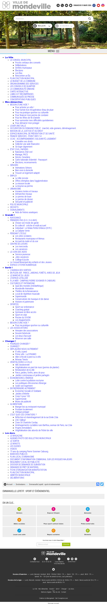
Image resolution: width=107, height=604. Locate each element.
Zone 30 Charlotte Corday (26, 422)
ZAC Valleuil (20, 419)
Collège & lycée (22, 259)
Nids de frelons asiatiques (26, 211)
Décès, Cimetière (22, 156)
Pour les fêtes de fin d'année (27, 117)
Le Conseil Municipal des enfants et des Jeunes (31, 261)
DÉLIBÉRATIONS (17, 477)
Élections (19, 70)
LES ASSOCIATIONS (19, 327)
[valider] (66, 543)
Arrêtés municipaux (23, 67)
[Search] (52, 18)
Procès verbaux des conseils (27, 62)
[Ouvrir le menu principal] (53, 50)
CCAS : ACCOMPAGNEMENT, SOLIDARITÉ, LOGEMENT (33, 138)
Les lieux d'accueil (23, 335)
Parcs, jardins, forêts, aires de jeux (30, 372)
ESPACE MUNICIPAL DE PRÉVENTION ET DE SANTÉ (32, 133)
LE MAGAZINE (16, 435)
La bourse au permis (24, 185)
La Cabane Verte (22, 230)
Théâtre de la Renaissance (26, 290)
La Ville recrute (21, 177)
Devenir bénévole (22, 332)
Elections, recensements (26, 162)
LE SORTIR (14, 440)
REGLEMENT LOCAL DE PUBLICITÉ (25, 461)
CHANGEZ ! (15, 345)
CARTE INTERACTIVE (19, 91)
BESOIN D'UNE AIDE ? (19, 104)
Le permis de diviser (24, 198)
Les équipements (22, 319)
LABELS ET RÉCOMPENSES (21, 93)
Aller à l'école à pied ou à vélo (28, 356)
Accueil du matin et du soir (26, 240)
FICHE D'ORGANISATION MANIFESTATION (28, 469)
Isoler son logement (24, 385)
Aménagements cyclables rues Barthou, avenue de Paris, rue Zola (43, 424)
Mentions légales (46, 591)
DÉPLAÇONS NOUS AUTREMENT (24, 348)
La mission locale (22, 183)
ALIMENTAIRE (16, 403)
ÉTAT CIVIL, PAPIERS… (19, 148)
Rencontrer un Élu (22, 75)
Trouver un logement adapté (27, 172)
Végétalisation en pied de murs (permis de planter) (37, 366)
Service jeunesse (22, 253)
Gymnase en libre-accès (25, 311)
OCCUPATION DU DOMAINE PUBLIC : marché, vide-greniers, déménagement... (43, 127)
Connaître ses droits (24, 141)
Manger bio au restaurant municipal (30, 406)
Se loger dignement (23, 146)
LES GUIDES (15, 445)
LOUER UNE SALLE (18, 125)
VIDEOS (13, 448)
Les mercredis (21, 246)
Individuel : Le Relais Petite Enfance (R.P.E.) (33, 227)
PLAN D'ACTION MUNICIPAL (22, 77)
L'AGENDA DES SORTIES (20, 269)
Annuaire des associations (26, 330)
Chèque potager (22, 411)
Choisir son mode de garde (27, 222)
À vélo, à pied (21, 351)
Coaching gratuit (22, 309)
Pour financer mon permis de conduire (31, 114)
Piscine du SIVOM (23, 317)
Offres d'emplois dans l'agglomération (31, 180)
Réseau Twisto (21, 359)
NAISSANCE (15, 217)
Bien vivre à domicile (24, 169)
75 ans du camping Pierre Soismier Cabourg (29, 451)
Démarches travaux (23, 193)
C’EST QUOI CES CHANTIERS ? (23, 414)
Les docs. (10, 432)
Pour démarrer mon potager (27, 122)
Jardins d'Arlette (22, 393)
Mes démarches (13, 101)
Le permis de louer (23, 196)
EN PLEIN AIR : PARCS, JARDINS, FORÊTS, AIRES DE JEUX (35, 272)
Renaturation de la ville (24, 369)
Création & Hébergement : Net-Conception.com (53, 597)
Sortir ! (9, 267)
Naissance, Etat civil (23, 151)
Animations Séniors (23, 167)
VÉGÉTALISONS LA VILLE (21, 361)
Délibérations (20, 64)
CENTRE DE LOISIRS (19, 243)
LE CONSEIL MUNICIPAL (20, 59)
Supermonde (20, 296)
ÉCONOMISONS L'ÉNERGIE (21, 377)
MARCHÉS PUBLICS (18, 453)
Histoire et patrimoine (24, 301)
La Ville (9, 56)
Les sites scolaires (23, 235)
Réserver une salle (23, 338)
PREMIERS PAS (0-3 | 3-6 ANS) (23, 219)
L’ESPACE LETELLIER (19, 277)
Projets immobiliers (23, 427)
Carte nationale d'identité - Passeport (31, 159)
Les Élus (18, 72)
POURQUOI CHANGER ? (20, 343)
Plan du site (56, 591)
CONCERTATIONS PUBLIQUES (23, 99)
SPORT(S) (14, 303)
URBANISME (15, 188)
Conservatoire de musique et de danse (32, 298)
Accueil (9, 484)
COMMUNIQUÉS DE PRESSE (22, 96)
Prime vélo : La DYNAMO (25, 353)
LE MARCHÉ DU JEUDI (19, 275)
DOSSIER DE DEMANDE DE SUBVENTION (27, 464)
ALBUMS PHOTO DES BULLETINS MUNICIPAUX (30, 437)
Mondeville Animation (24, 288)
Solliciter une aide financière (27, 143)
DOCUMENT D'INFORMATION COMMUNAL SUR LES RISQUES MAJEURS (41, 458)
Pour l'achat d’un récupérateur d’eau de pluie (34, 109)
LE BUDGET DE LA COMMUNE (22, 80)
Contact (63, 591)
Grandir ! (10, 214)
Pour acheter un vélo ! (24, 106)
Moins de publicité (23, 401)
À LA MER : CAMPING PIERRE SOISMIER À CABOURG (32, 280)
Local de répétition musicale (27, 293)
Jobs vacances (22, 256)
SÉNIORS (14, 164)
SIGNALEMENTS (17, 209)
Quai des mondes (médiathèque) (29, 285)
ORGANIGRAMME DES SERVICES (24, 83)
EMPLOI (13, 175)
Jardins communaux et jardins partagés (32, 374)
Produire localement (24, 409)
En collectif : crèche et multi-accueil (30, 225)
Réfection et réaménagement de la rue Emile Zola (36, 416)
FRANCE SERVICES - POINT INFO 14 (25, 135)
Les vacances (21, 248)
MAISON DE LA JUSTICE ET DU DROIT (26, 130)
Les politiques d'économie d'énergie (30, 382)
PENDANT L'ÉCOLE (18, 233)
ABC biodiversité (22, 364)
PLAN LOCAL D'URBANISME (22, 456)
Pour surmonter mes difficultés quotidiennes (34, 119)
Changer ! (10, 340)
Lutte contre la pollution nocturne (29, 380)
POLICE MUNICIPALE (19, 204)
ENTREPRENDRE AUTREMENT (22, 387)
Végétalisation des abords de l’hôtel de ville (34, 429)
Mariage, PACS (21, 154)
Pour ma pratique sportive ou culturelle (32, 112)
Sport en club (21, 314)
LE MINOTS (15, 443)
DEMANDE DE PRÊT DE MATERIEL (24, 466)
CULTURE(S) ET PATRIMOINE (22, 282)
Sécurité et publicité (24, 201)
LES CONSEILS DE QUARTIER (22, 85)
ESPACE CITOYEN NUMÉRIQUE (23, 264)
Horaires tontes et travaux (26, 190)
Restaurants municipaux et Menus (29, 238)
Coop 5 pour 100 (22, 395)
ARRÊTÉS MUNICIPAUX (20, 474)
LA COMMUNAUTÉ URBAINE (22, 88)
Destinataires (20, 484)
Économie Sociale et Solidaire (28, 390)
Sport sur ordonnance (24, 306)
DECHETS (14, 206)
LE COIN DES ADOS (18, 251)
